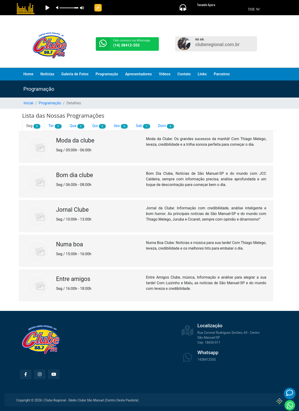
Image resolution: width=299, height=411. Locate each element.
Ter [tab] (55, 126)
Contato (184, 74)
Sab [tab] (143, 126)
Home (28, 74)
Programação (107, 74)
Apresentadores (138, 74)
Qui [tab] (99, 126)
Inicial (28, 103)
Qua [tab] (77, 126)
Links (202, 74)
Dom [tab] (166, 126)
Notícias (47, 74)
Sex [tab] (121, 126)
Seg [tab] (33, 126)
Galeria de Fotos (75, 74)
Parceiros (222, 74)
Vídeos (165, 74)
